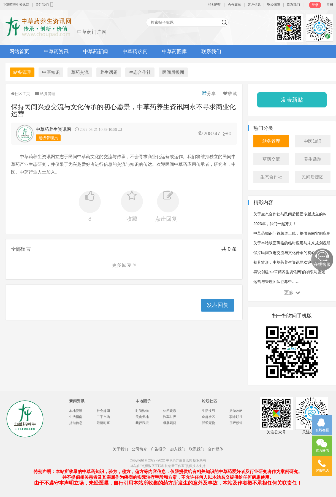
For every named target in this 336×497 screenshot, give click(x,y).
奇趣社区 (208, 417)
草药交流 (80, 72)
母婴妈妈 (169, 423)
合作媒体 (234, 5)
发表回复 (218, 305)
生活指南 (75, 417)
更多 (292, 292)
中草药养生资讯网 (16, 5)
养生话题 (109, 72)
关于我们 (120, 449)
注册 (330, 5)
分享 (209, 93)
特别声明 (214, 5)
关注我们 (45, 4)
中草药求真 (135, 51)
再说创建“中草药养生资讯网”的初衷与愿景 (289, 272)
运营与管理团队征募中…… (276, 281)
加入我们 (177, 449)
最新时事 (103, 423)
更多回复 (124, 265)
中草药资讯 (56, 51)
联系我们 (293, 5)
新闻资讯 (77, 401)
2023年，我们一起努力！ (275, 224)
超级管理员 (48, 138)
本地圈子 (143, 401)
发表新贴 (292, 100)
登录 (315, 5)
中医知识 (51, 72)
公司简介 (139, 449)
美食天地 (142, 417)
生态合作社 (140, 72)
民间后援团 (173, 72)
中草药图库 (174, 51)
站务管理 (22, 72)
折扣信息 (75, 423)
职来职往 (236, 417)
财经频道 (273, 5)
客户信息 (254, 5)
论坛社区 (209, 401)
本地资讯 (75, 411)
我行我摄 (142, 423)
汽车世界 (169, 417)
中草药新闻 (95, 51)
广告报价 (158, 449)
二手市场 (103, 417)
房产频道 (236, 423)
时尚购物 (142, 411)
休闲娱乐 (169, 411)
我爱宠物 (208, 423)
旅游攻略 (236, 411)
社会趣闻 (103, 411)
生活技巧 (208, 411)
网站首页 (19, 51)
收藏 (229, 93)
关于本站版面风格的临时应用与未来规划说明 (291, 243)
